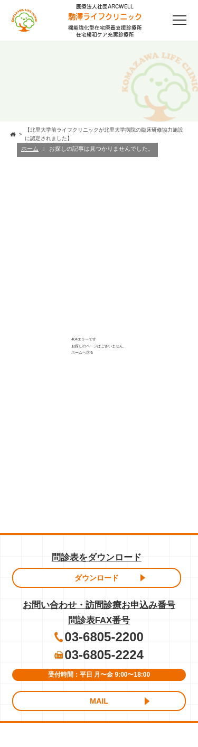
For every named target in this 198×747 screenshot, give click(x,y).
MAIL (99, 701)
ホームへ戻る (82, 352)
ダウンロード (96, 578)
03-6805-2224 (103, 655)
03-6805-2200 (103, 637)
